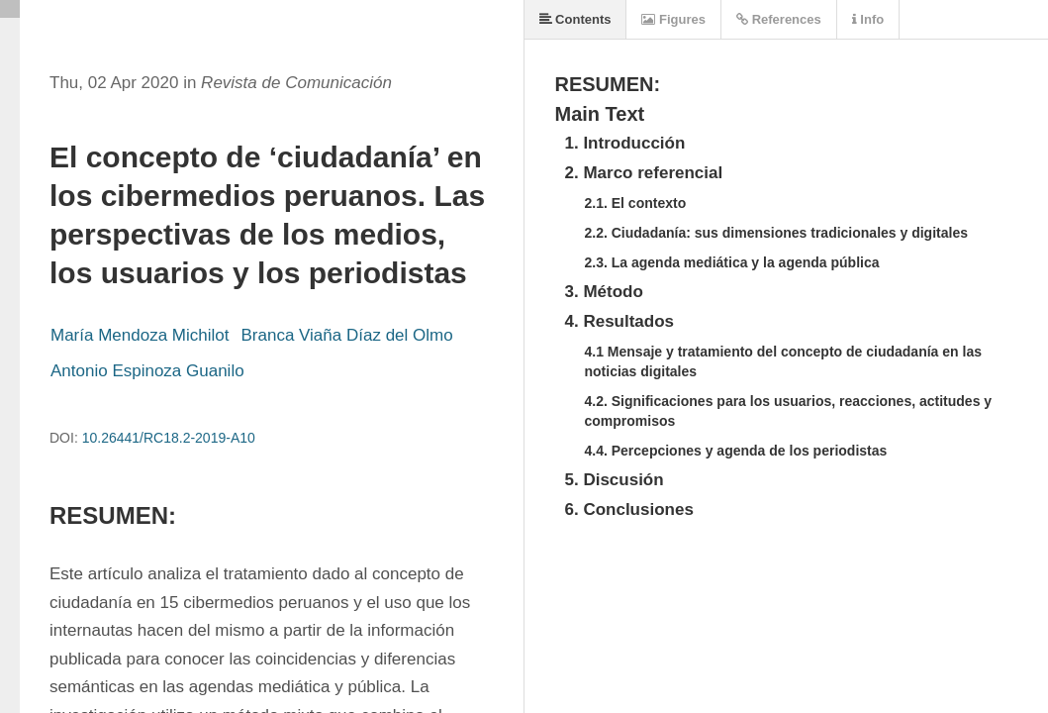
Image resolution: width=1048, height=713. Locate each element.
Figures (673, 19)
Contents (575, 19)
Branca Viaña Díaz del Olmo (346, 335)
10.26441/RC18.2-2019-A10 (168, 438)
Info (868, 19)
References (778, 19)
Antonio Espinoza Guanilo (147, 370)
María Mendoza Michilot (139, 335)
